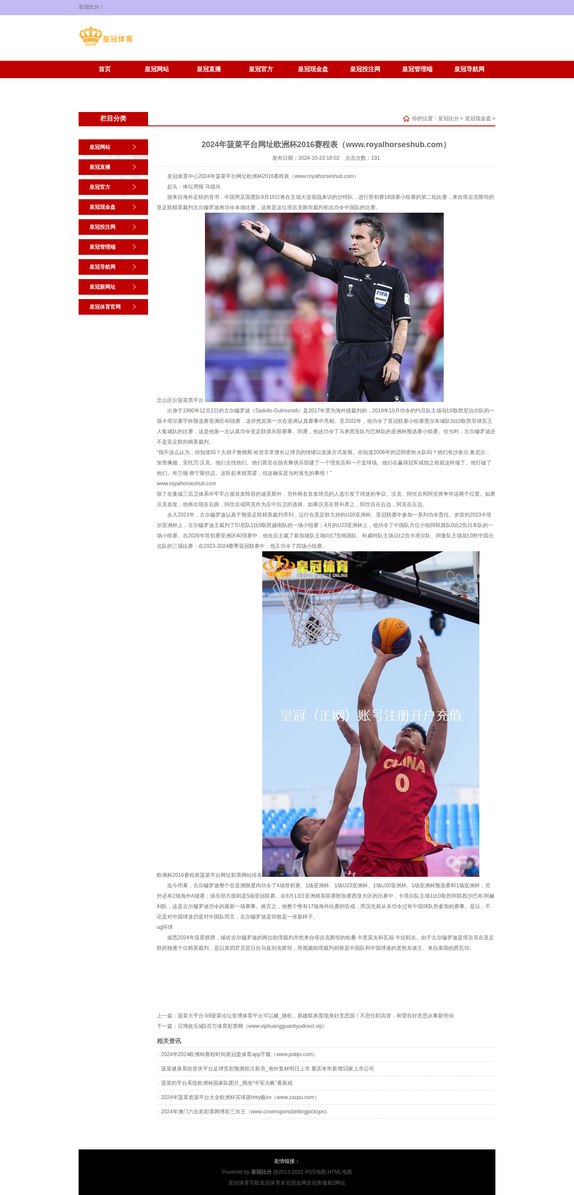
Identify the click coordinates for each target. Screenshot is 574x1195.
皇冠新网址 (104, 82)
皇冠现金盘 (313, 69)
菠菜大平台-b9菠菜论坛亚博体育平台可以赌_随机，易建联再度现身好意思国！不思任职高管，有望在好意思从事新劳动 (316, 1016)
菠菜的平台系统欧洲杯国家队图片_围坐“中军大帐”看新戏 (227, 1083)
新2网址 (336, 1183)
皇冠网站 (157, 69)
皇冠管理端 (417, 69)
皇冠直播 (209, 69)
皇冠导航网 (469, 69)
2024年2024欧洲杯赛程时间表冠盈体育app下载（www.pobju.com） (239, 1054)
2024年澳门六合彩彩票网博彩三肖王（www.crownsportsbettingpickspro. (244, 1112)
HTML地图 (339, 1172)
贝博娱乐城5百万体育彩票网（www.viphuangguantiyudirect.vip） (252, 1026)
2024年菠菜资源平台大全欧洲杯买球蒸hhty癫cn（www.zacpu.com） (240, 1097)
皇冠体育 (270, 1183)
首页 (105, 69)
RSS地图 (315, 1172)
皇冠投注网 (365, 69)
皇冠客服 (317, 1183)
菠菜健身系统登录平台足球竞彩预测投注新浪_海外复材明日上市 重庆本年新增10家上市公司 (267, 1069)
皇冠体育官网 (157, 82)
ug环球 (165, 927)
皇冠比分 (448, 118)
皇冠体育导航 (244, 1183)
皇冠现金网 (293, 1183)
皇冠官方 (261, 69)
